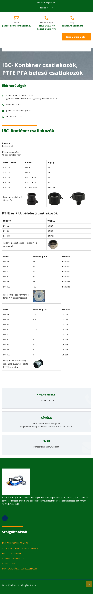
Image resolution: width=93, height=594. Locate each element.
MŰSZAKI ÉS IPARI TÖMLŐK (15, 543)
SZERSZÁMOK (8, 563)
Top (89, 584)
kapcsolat (44, 8)
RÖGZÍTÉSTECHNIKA (11, 553)
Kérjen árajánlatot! (76, 37)
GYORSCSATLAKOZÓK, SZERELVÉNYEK (20, 548)
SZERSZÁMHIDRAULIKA (13, 558)
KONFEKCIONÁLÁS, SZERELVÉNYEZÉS (19, 568)
